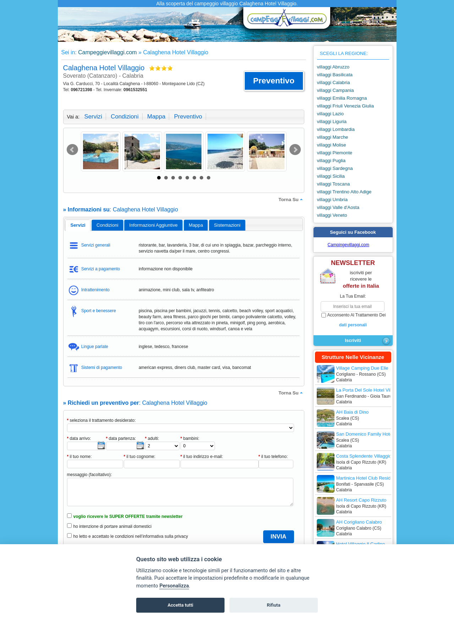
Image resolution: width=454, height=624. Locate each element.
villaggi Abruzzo (333, 67)
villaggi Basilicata (335, 74)
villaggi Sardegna (335, 168)
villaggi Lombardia (336, 129)
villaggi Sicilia (331, 176)
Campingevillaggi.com (348, 244)
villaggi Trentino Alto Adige (344, 191)
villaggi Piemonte (335, 152)
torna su (291, 199)
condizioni (124, 116)
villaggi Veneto (332, 215)
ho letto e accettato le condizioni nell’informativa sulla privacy (130, 536)
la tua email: (353, 296)
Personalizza (174, 586)
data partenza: (121, 438)
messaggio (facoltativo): (89, 474)
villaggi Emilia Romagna (342, 98)
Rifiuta (273, 605)
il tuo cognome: (139, 456)
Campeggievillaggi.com (107, 52)
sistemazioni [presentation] (227, 225)
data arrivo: (79, 438)
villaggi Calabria (333, 82)
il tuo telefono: (273, 456)
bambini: (190, 438)
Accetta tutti (180, 605)
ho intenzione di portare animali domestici (112, 526)
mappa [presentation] (196, 225)
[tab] (77, 225)
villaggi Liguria (332, 121)
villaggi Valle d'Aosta (338, 207)
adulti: (152, 438)
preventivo (188, 116)
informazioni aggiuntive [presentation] (153, 225)
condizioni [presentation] (107, 225)
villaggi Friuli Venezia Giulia (345, 106)
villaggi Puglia (331, 160)
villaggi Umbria (332, 199)
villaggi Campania (335, 90)
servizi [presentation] (77, 225)
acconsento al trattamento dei (353, 320)
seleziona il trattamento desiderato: (101, 420)
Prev (72, 149)
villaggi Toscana (333, 184)
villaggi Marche (332, 137)
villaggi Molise (331, 145)
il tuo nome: (79, 456)
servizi (93, 116)
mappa (156, 116)
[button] (274, 81)
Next (295, 149)
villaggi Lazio (330, 113)
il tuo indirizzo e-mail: (202, 456)
